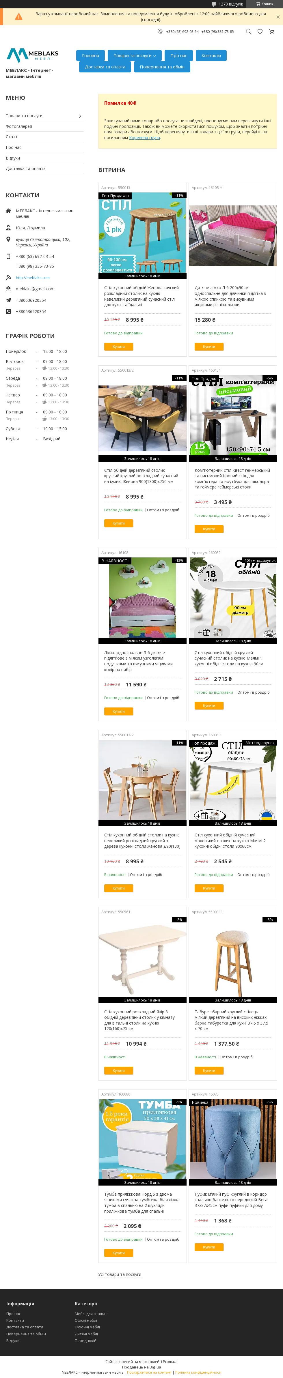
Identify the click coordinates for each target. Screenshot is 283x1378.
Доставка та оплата (105, 67)
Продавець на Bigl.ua (141, 1367)
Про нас (178, 55)
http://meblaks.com (33, 277)
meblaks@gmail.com (35, 288)
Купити (119, 346)
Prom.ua (170, 1361)
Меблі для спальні (91, 1313)
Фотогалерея (19, 126)
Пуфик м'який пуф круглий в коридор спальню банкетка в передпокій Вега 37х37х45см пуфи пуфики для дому (231, 1199)
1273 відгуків (231, 4)
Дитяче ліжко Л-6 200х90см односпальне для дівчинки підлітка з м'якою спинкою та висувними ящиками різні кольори (230, 296)
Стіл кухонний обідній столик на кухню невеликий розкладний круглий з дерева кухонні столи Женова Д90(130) (142, 840)
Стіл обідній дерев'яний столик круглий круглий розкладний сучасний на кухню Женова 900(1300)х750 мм (141, 475)
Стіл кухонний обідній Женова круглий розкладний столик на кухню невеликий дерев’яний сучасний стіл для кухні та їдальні (141, 296)
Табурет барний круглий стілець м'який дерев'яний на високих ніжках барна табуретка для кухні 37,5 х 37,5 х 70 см (231, 1020)
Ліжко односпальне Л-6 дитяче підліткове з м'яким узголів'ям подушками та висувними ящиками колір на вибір (138, 661)
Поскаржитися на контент (149, 1372)
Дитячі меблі (86, 1333)
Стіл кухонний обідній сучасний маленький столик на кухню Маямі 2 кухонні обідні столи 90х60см (230, 840)
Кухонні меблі (87, 1327)
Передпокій (85, 1340)
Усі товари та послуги (119, 1274)
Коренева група (144, 137)
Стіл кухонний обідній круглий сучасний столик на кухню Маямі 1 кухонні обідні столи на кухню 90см (229, 658)
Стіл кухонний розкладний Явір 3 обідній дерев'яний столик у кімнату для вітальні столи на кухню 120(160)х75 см (139, 1020)
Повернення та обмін (162, 67)
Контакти (211, 55)
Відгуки (13, 158)
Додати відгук (260, 31)
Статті (12, 136)
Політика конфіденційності (198, 1372)
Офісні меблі (86, 1320)
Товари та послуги (132, 55)
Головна (90, 55)
